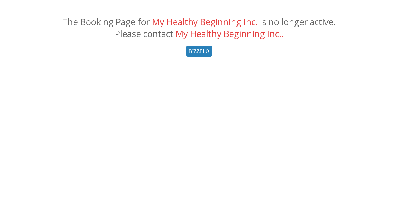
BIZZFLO (199, 51)
